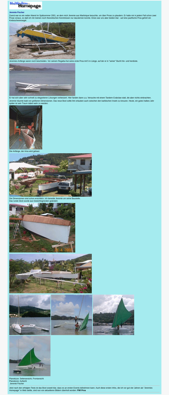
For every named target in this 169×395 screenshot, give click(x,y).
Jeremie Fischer (16, 383)
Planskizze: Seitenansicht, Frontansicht (26, 378)
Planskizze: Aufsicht (18, 381)
